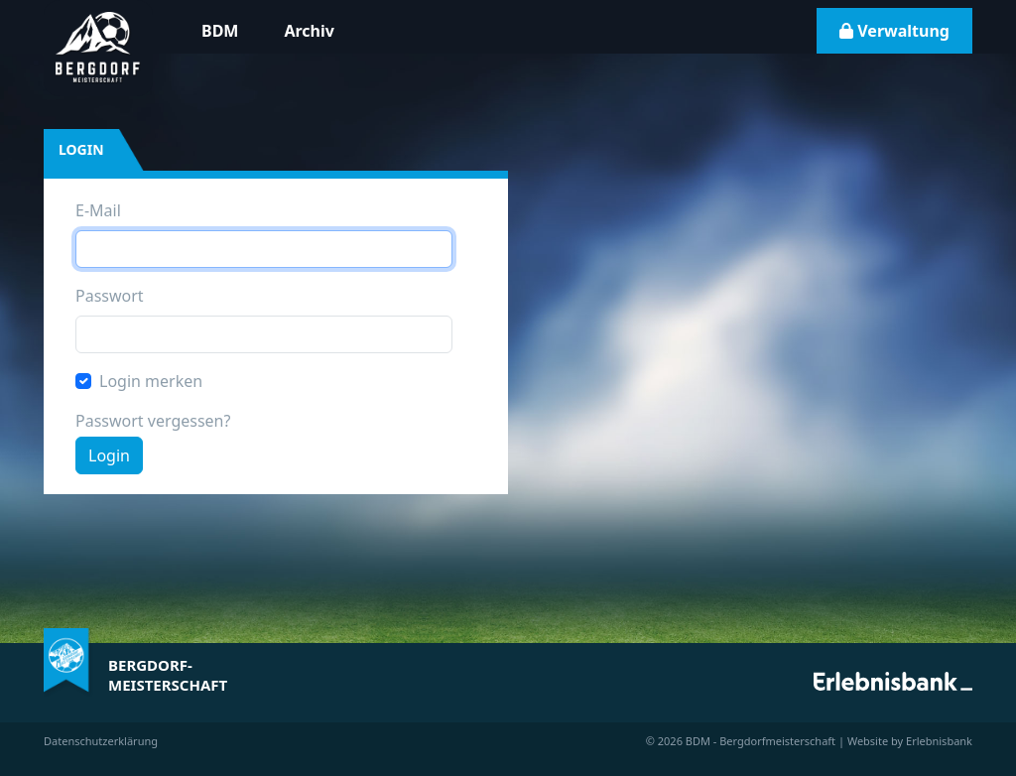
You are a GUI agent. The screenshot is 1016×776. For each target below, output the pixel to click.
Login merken (150, 381)
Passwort (109, 296)
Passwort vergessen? (152, 421)
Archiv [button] (308, 31)
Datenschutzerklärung (101, 740)
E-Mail (98, 210)
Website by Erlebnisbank (909, 740)
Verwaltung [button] (894, 31)
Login (109, 455)
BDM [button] (219, 31)
